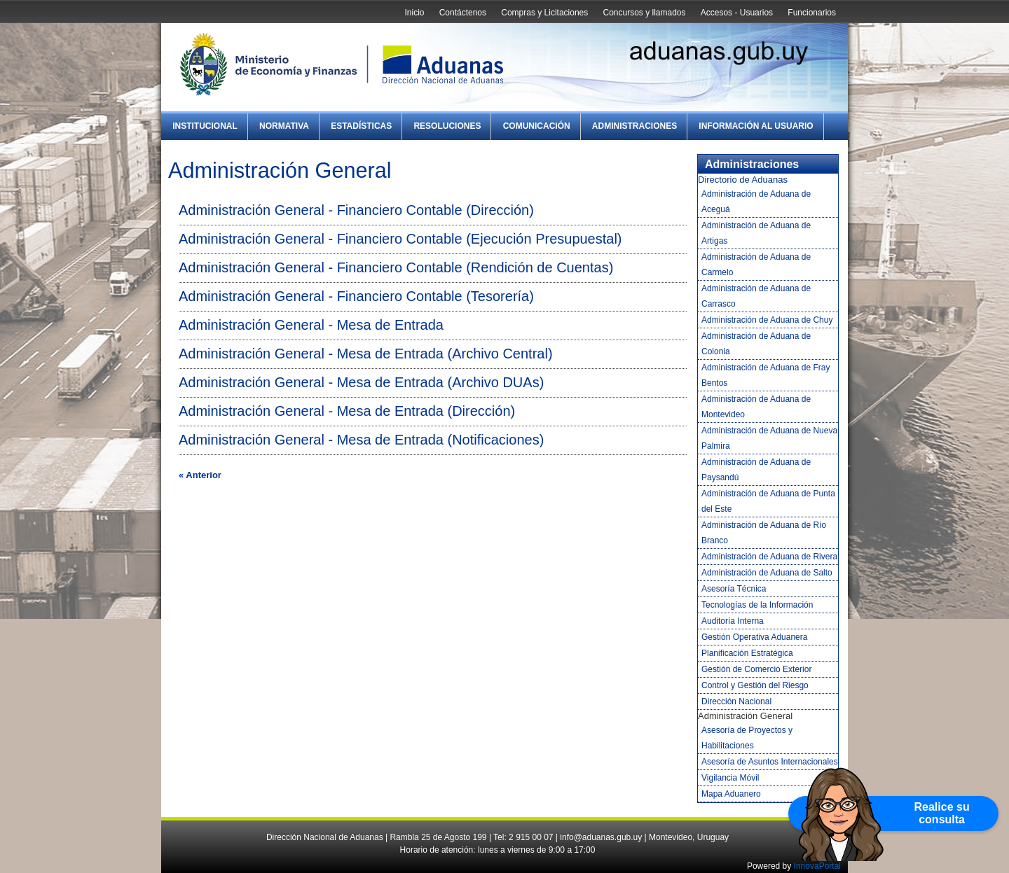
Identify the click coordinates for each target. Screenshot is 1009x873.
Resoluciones (447, 126)
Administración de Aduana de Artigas (756, 233)
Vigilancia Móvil (730, 778)
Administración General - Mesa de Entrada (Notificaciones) (361, 439)
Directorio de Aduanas (743, 179)
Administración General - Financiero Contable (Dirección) (356, 210)
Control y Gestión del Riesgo (755, 685)
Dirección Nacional (736, 701)
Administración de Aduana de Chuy (766, 320)
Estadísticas (361, 126)
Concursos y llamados (644, 13)
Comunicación (536, 126)
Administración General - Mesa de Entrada (311, 325)
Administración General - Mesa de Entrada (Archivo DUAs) (361, 382)
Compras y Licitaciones (544, 13)
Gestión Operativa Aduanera (754, 637)
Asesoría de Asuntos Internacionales (769, 762)
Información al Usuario (756, 126)
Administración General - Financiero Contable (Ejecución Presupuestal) (400, 238)
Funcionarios (812, 13)
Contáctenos (462, 13)
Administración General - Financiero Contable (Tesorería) (356, 296)
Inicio (414, 13)
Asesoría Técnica (734, 589)
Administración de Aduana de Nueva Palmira (769, 438)
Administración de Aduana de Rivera (769, 556)
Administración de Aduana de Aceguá (756, 201)
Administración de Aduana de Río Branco (763, 532)
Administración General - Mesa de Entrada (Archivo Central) (366, 353)
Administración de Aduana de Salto (766, 573)
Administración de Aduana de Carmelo (756, 264)
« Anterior (200, 475)
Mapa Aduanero (731, 794)
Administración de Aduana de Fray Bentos (765, 375)
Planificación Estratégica (747, 653)
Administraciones (634, 126)
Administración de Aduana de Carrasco (756, 296)
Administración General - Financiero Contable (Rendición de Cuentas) (396, 267)
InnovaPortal (817, 866)
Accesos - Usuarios (737, 13)
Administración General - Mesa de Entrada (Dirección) (347, 411)
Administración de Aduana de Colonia (756, 343)
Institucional (205, 126)
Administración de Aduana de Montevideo (756, 406)
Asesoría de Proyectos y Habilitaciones (746, 737)
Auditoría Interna (732, 621)
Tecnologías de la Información (757, 605)
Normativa (284, 126)
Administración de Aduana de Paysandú (756, 469)
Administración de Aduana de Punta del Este (768, 501)
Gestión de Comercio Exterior (756, 669)
